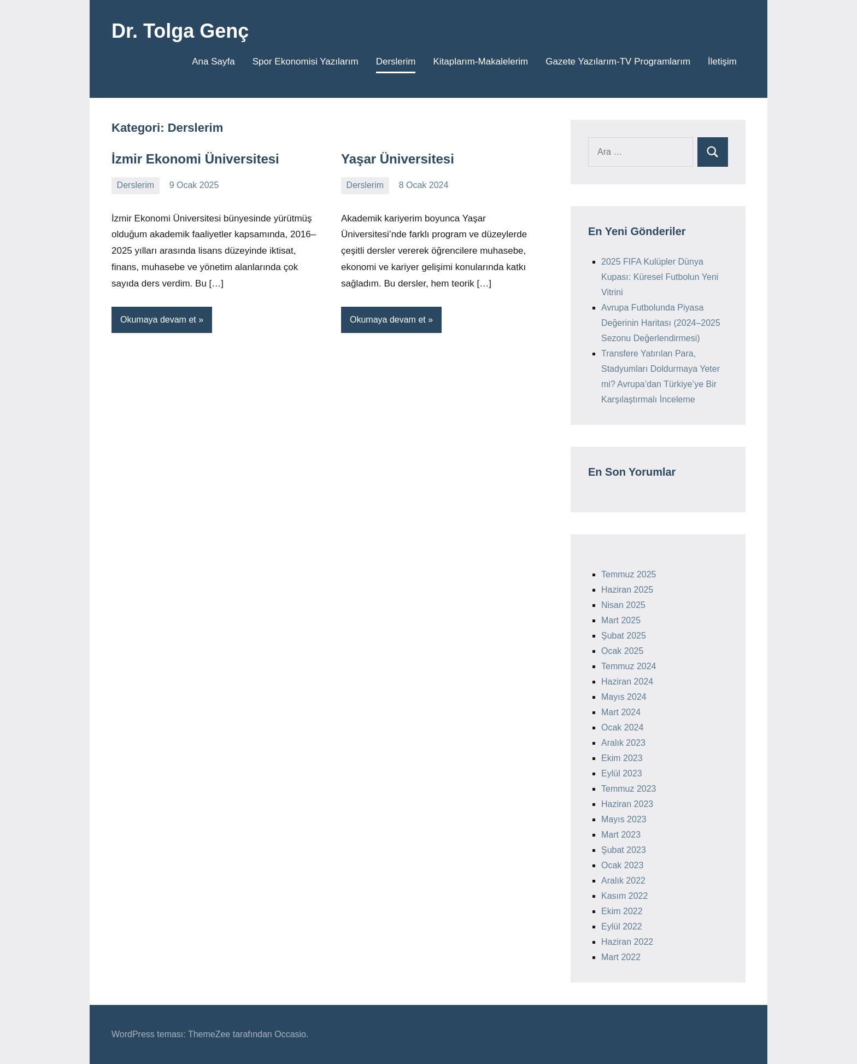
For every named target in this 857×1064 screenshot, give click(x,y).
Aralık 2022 (623, 880)
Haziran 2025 (627, 589)
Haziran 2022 (627, 941)
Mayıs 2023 (624, 819)
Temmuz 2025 (628, 574)
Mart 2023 (621, 834)
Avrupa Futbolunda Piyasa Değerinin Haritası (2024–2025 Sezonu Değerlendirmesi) (660, 323)
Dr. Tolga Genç (180, 31)
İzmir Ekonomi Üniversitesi (195, 158)
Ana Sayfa (213, 61)
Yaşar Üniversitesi (397, 158)
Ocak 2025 (622, 651)
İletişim (722, 61)
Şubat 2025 (623, 635)
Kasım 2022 (624, 896)
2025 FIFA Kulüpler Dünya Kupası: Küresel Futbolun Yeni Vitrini (659, 277)
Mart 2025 (621, 620)
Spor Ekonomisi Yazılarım (306, 61)
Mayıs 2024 (624, 696)
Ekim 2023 (622, 758)
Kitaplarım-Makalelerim (480, 61)
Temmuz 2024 (628, 666)
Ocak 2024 (622, 727)
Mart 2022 (621, 957)
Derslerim (396, 61)
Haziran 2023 (627, 804)
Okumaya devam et (158, 319)
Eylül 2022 (621, 926)
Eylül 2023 (621, 773)
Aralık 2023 (623, 742)
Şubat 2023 (623, 850)
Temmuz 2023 (628, 788)
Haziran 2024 (627, 681)
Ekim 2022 (622, 911)
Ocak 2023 (622, 865)
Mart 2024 (621, 712)
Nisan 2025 (623, 605)
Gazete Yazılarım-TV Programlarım (617, 61)
